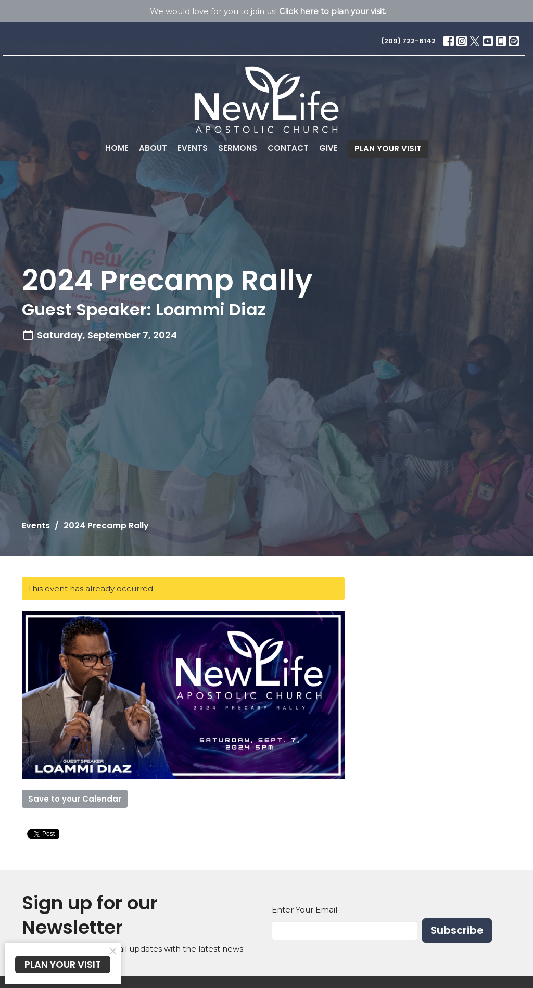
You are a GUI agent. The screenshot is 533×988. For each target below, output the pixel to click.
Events (192, 148)
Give (328, 148)
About (153, 148)
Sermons (237, 148)
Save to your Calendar (74, 798)
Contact (288, 148)
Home (117, 148)
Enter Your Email (304, 910)
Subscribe (457, 930)
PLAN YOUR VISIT (388, 148)
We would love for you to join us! (268, 11)
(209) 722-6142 (408, 41)
